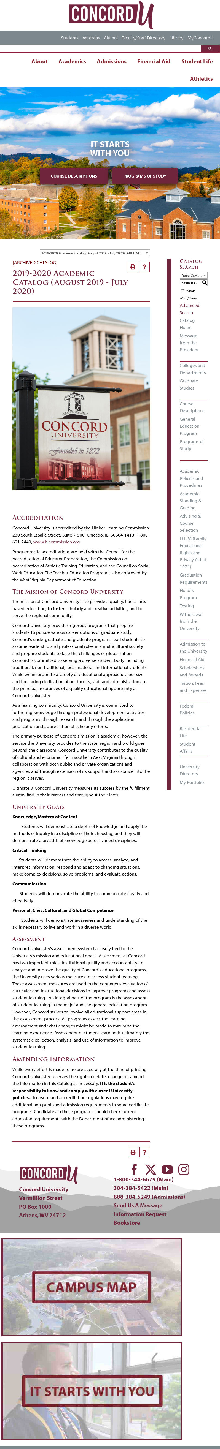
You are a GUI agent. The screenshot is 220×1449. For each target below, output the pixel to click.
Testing (187, 605)
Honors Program (188, 593)
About (39, 61)
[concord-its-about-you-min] (92, 1346)
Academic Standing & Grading (190, 500)
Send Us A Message (138, 1205)
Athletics (201, 78)
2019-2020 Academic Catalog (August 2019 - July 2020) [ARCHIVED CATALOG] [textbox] (95, 253)
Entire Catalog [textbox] (191, 275)
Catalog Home (187, 323)
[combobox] (95, 252)
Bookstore (127, 1222)
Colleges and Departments (193, 368)
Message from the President (189, 342)
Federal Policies (187, 709)
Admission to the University (193, 647)
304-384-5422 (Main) (141, 1187)
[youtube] (167, 1169)
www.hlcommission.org (56, 542)
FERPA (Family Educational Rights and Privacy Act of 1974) (193, 552)
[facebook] (134, 1169)
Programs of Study (145, 176)
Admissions (112, 61)
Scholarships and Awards (192, 671)
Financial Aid (154, 61)
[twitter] (150, 1169)
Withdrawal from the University (191, 621)
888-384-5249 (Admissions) (149, 1196)
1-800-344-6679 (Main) (144, 1179)
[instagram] (183, 1169)
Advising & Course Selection (190, 523)
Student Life (197, 61)
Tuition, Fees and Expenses (193, 686)
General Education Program (189, 426)
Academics (72, 61)
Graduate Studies (189, 384)
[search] (102, 49)
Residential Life (191, 731)
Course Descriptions (74, 176)
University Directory (190, 770)
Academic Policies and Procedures (191, 478)
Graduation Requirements (194, 578)
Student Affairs (187, 747)
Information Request (140, 1213)
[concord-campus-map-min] (92, 1242)
